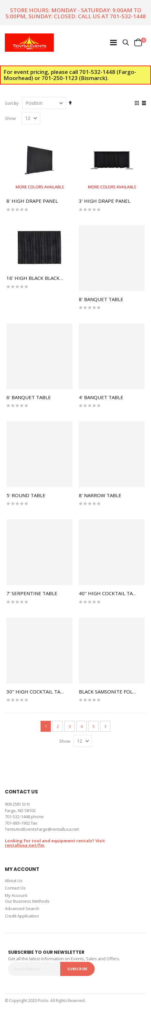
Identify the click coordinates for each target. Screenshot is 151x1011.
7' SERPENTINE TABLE (31, 593)
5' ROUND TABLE (25, 495)
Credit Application (22, 916)
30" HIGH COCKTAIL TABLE (37, 691)
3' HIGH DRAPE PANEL (104, 201)
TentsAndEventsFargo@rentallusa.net (42, 829)
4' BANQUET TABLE (101, 397)
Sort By (12, 103)
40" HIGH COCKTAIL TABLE (110, 593)
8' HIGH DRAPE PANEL (32, 201)
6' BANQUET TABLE (28, 397)
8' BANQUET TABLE (101, 299)
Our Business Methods (27, 901)
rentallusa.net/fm (24, 845)
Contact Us (15, 888)
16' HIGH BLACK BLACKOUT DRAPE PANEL (55, 278)
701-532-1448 (128, 16)
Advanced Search (22, 908)
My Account (16, 895)
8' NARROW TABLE (100, 495)
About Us (14, 880)
